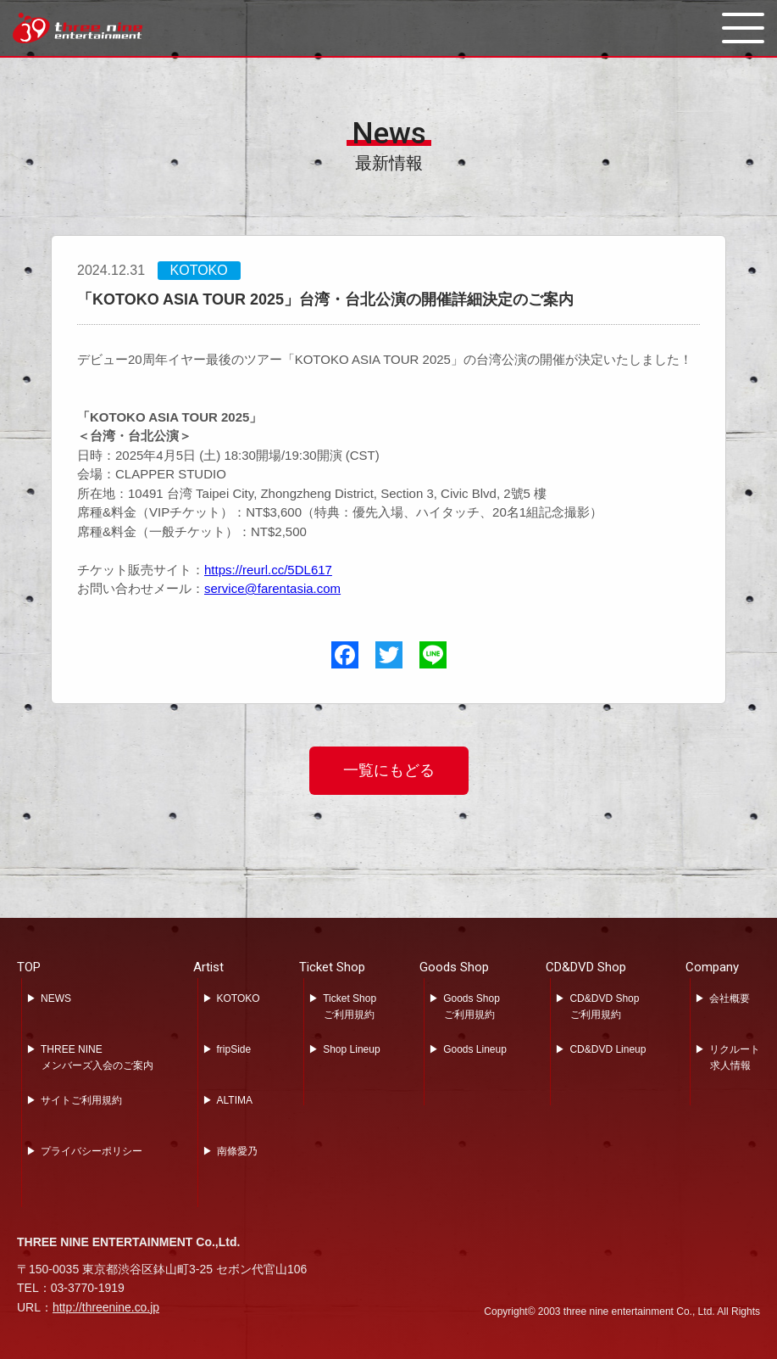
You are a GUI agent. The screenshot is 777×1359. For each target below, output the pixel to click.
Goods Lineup (475, 1049)
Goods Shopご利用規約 (471, 1007)
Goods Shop (454, 967)
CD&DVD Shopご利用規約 (604, 1007)
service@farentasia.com (272, 588)
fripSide (234, 1049)
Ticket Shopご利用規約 (349, 1007)
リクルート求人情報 (734, 1057)
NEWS (56, 998)
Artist (208, 967)
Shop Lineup (351, 1049)
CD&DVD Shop (586, 967)
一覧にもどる (389, 770)
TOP (29, 967)
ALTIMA (235, 1100)
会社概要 (729, 998)
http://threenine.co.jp (106, 1307)
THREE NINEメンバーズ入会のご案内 (97, 1057)
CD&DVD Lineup (607, 1049)
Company (712, 967)
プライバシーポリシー (91, 1151)
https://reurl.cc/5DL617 (268, 569)
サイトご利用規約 (81, 1100)
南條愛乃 (237, 1151)
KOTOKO (238, 998)
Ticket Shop (332, 967)
